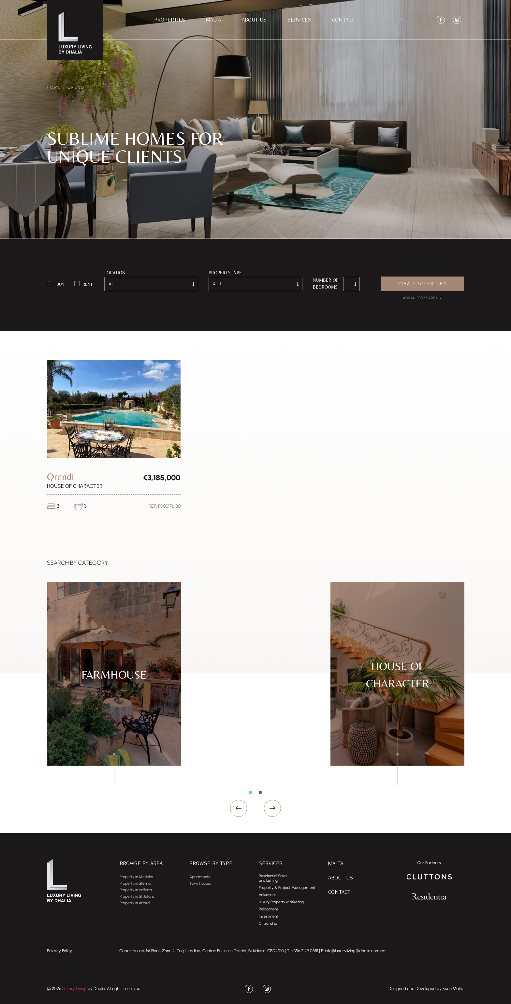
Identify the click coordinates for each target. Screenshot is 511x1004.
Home (54, 87)
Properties (169, 19)
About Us (254, 19)
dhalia (365, 950)
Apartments (199, 877)
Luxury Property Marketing (281, 902)
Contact (343, 19)
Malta (213, 19)
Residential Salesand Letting (273, 878)
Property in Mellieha (136, 877)
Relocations (268, 909)
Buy (60, 284)
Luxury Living (74, 988)
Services (299, 19)
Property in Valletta (136, 890)
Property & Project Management (287, 887)
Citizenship (268, 923)
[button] (238, 808)
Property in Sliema (135, 883)
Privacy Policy (59, 950)
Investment (268, 916)
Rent (87, 284)
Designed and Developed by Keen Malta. (426, 988)
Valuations (267, 894)
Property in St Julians (137, 896)
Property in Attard (135, 903)
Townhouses (200, 883)
